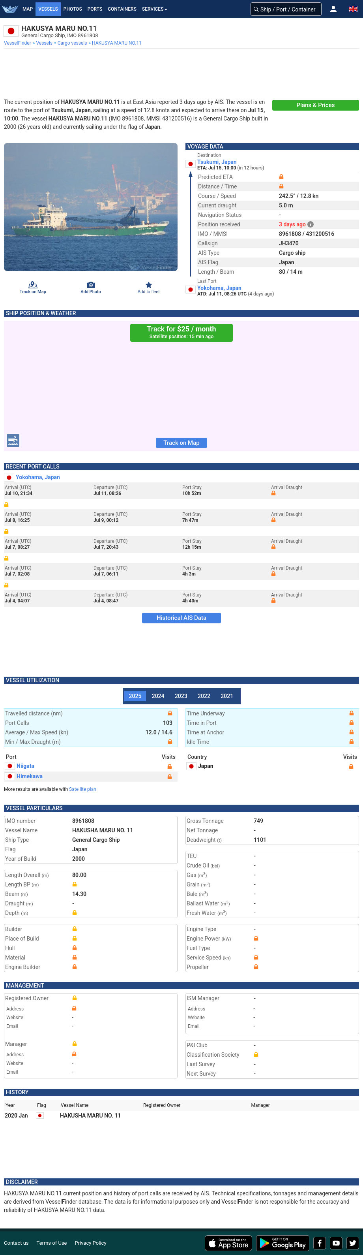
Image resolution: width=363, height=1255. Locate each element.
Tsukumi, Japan (217, 162)
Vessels (48, 9)
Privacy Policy (91, 1243)
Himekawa (24, 776)
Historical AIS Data (181, 617)
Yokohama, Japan (219, 288)
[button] (333, 9)
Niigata (19, 766)
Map (27, 9)
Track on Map (181, 442)
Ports (95, 9)
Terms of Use (52, 1243)
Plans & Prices (316, 105)
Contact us (16, 1243)
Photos (73, 9)
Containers (122, 9)
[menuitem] (18, 43)
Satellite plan (82, 789)
